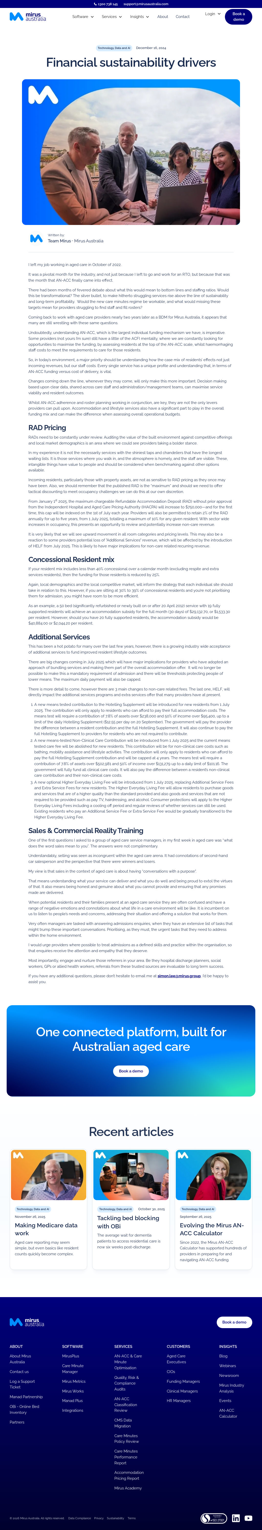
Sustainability (115, 1518)
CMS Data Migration (123, 1423)
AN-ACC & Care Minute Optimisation (128, 1362)
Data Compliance (79, 1518)
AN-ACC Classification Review (125, 1405)
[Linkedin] (236, 1518)
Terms (132, 1518)
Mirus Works (73, 1391)
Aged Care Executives (176, 1359)
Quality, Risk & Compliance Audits (126, 1383)
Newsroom (229, 1375)
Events (225, 1400)
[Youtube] (248, 1518)
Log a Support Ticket (22, 1384)
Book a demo (131, 1071)
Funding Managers (183, 1381)
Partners (17, 1422)
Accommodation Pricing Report (129, 1475)
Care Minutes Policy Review (126, 1439)
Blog (223, 1356)
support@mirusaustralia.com (146, 4)
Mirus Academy (128, 1488)
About (162, 16)
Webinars (227, 1366)
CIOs (171, 1371)
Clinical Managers (182, 1391)
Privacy (99, 1518)
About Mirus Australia (20, 1359)
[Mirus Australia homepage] (37, 16)
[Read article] (49, 1209)
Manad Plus (72, 1400)
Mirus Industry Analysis (231, 1388)
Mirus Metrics (73, 1381)
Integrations (72, 1410)
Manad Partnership (26, 1397)
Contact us (19, 1371)
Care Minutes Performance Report (126, 1457)
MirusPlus (70, 1356)
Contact (183, 16)
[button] (83, 17)
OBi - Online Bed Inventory (24, 1409)
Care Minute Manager (73, 1369)
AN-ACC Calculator (228, 1413)
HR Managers (179, 1400)
